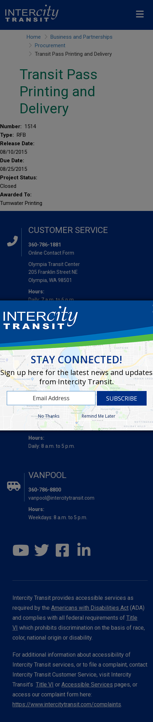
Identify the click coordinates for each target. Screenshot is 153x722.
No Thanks (48, 416)
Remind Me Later (98, 416)
